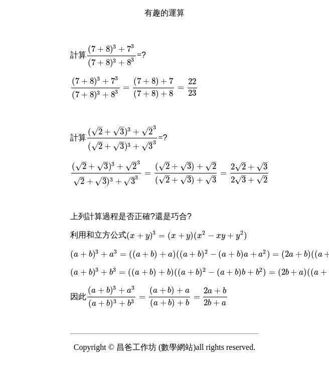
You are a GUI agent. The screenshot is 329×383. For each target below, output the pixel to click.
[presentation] (111, 55)
